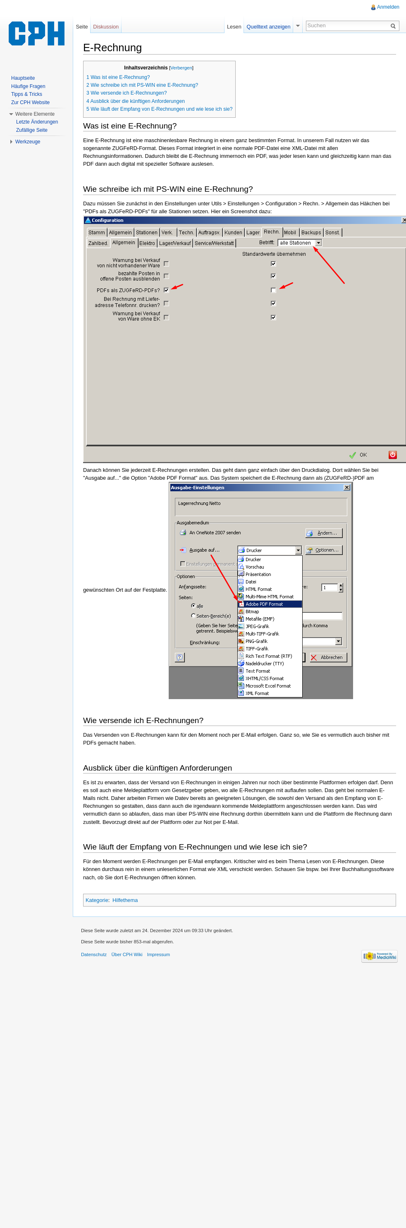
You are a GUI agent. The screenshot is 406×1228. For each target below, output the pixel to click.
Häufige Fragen (28, 86)
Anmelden (388, 7)
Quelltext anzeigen (269, 27)
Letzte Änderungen (37, 122)
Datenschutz (94, 954)
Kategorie (97, 900)
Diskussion (106, 27)
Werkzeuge (27, 142)
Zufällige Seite (32, 130)
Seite (82, 27)
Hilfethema (125, 900)
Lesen (234, 27)
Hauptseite (23, 78)
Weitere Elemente (35, 114)
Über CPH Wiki (126, 954)
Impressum (158, 954)
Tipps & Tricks (26, 94)
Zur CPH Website (30, 102)
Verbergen (181, 67)
